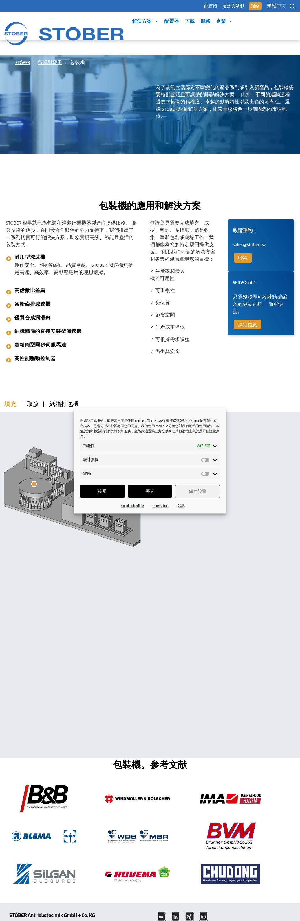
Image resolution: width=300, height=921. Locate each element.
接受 (102, 491)
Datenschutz (160, 506)
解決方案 (89, 21)
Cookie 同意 (258, 916)
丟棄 (150, 491)
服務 (150, 21)
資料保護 (191, 916)
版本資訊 (216, 916)
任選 (236, 916)
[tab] (72, 241)
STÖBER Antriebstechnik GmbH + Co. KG (57, 893)
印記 (181, 506)
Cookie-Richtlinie (132, 506)
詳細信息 (247, 309)
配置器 (186, 6)
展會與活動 (215, 6)
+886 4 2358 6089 (28, 916)
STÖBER (23, 47)
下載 (134, 21)
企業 (168, 21)
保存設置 (198, 491)
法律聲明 (167, 916)
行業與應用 (54, 47)
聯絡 (243, 6)
